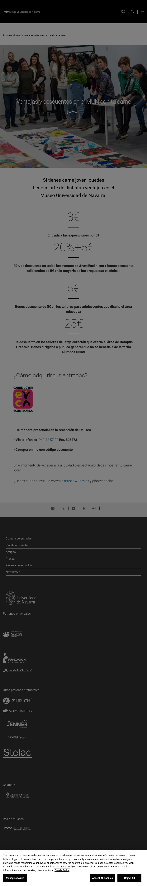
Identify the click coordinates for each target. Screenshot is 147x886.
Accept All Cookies (102, 878)
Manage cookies (15, 878)
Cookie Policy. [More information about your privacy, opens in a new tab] (62, 871)
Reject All (129, 878)
